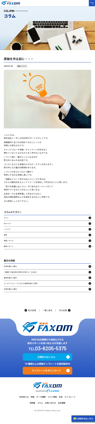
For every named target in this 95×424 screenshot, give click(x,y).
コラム (40, 403)
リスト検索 (52, 397)
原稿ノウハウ (21, 66)
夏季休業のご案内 (10, 278)
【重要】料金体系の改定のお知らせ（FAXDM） (21, 272)
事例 (5, 235)
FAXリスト (7, 223)
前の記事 (30, 310)
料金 (61, 397)
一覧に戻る (47, 310)
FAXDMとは (24, 397)
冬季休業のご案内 (10, 266)
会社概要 (61, 403)
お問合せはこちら (46, 356)
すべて (6, 218)
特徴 (32, 397)
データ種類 (41, 397)
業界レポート (8, 246)
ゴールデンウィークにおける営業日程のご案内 (21, 283)
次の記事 (65, 310)
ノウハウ (7, 229)
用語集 (32, 403)
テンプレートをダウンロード (46, 370)
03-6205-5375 (51, 348)
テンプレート (70, 397)
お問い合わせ (50, 403)
